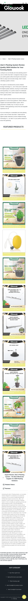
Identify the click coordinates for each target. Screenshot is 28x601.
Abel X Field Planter (20, 558)
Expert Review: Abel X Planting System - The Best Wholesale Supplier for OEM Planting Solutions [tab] (13, 477)
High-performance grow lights (15, 577)
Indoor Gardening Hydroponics (8, 555)
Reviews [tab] (7, 488)
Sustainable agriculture (6, 552)
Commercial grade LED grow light (17, 554)
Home (4, 59)
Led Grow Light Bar (9, 558)
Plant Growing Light (15, 581)
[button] (23, 3)
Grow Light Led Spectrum (18, 552)
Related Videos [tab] (9, 484)
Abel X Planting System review (16, 59)
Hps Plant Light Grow (15, 572)
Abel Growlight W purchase (15, 589)
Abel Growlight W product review (15, 585)
